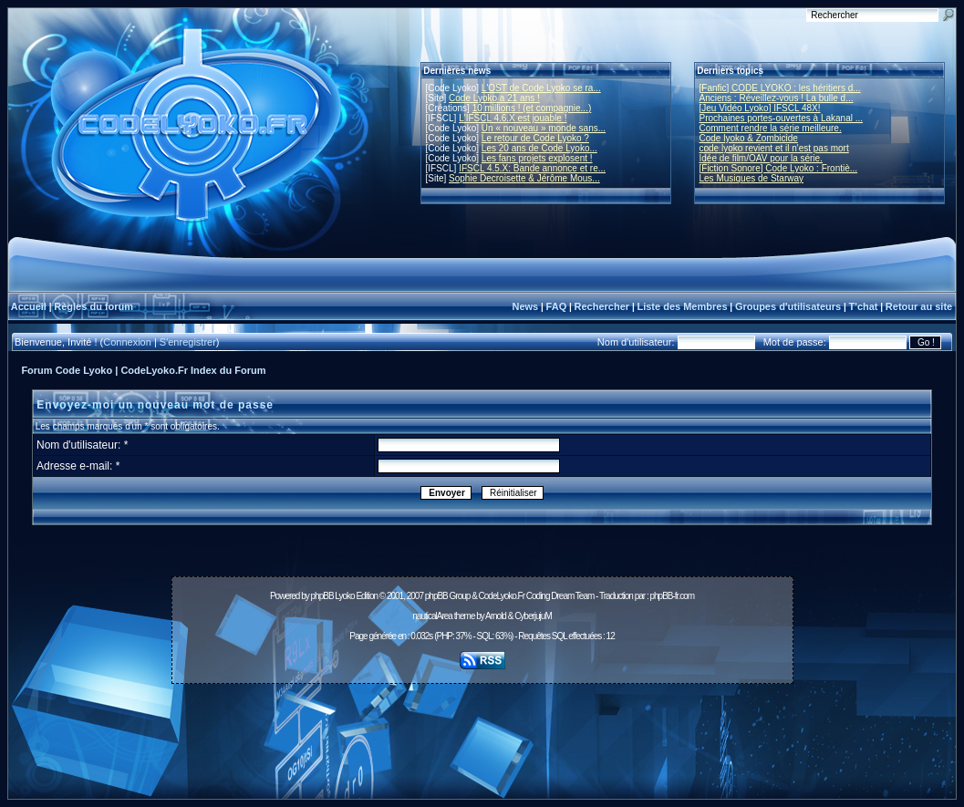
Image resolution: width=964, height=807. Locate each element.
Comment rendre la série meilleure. (771, 128)
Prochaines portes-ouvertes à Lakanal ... (782, 118)
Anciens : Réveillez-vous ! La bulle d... (777, 98)
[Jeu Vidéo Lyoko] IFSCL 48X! (760, 108)
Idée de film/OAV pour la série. (761, 158)
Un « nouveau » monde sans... (544, 128)
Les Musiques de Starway (752, 178)
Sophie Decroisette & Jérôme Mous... (524, 178)
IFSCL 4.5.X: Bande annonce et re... (532, 168)
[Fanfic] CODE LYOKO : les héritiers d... (780, 88)
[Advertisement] (482, 731)
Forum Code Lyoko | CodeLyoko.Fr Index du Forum (143, 370)
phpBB (322, 596)
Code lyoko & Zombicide (749, 138)
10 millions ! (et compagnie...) (532, 108)
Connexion (127, 341)
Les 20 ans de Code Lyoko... (539, 148)
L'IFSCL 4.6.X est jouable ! (512, 118)
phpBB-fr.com (671, 596)
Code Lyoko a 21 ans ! (494, 98)
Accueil (29, 306)
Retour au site (919, 306)
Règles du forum (93, 306)
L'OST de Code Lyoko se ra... (541, 88)
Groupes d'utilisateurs (788, 306)
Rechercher (602, 306)
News (525, 306)
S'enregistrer (188, 341)
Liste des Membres (682, 306)
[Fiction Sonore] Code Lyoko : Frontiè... (779, 168)
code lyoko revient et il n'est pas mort (774, 148)
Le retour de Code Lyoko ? (535, 138)
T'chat (863, 306)
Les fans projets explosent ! (537, 158)
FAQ (556, 306)
